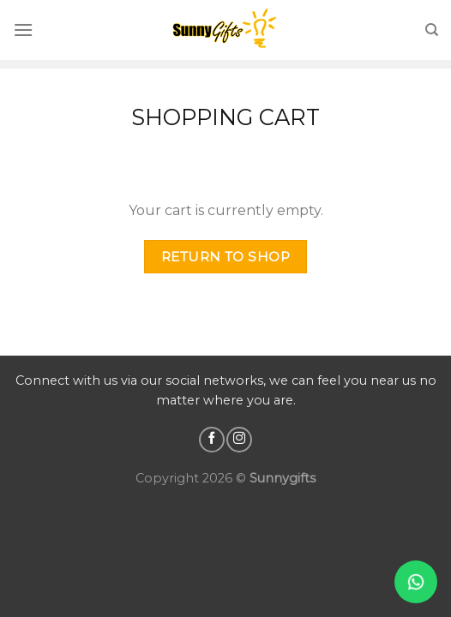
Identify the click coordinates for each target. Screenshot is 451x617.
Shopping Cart (225, 117)
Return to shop (226, 257)
